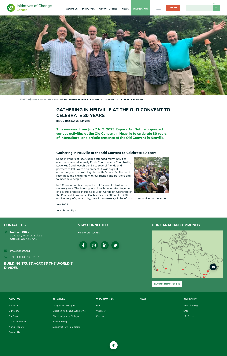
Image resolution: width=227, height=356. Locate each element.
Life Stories (188, 316)
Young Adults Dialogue (63, 305)
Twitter (115, 245)
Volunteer (100, 311)
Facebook (83, 245)
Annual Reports (16, 327)
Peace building (59, 321)
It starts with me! (17, 321)
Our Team (14, 311)
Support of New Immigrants (66, 327)
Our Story (13, 316)
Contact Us (14, 332)
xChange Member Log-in (167, 283)
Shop (185, 311)
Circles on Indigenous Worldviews (68, 311)
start (23, 99)
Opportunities (108, 8)
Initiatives (88, 8)
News (125, 8)
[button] (213, 267)
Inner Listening (190, 305)
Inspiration (140, 8)
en (214, 3)
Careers (100, 316)
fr (219, 3)
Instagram (93, 245)
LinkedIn (104, 245)
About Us (72, 8)
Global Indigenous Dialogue (66, 316)
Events (99, 305)
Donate (172, 7)
